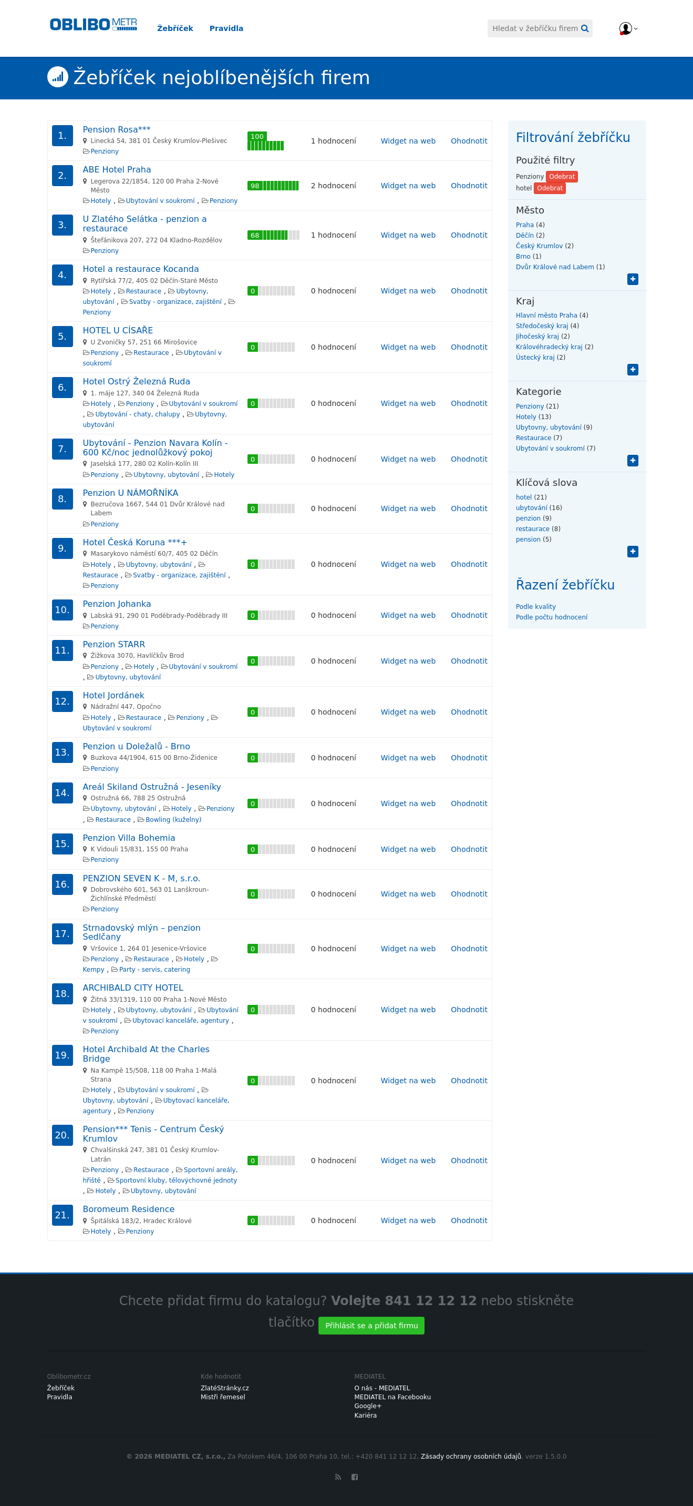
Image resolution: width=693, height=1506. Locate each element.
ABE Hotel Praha (117, 170)
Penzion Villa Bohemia (129, 838)
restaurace (533, 529)
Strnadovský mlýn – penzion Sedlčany (142, 932)
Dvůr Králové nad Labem (555, 267)
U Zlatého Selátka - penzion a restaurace (145, 223)
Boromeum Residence (129, 1209)
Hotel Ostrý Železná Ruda (137, 381)
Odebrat (562, 176)
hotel (524, 497)
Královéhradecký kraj (549, 347)
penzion (528, 518)
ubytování (531, 508)
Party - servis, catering (154, 969)
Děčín (525, 235)
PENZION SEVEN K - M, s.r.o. (142, 878)
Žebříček (184, 28)
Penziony (105, 151)
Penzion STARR (114, 644)
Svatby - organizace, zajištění (175, 302)
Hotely (101, 201)
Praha (525, 225)
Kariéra (366, 1415)
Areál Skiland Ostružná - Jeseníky (152, 787)
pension (528, 539)
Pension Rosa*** (117, 130)
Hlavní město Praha (546, 315)
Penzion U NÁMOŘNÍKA (131, 493)
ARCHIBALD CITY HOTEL (133, 988)
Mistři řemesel (223, 1397)
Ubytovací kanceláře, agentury (180, 1020)
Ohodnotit (469, 141)
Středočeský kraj (542, 326)
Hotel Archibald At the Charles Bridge (146, 1054)
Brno (523, 256)
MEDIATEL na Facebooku (393, 1397)
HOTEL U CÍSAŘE (118, 330)
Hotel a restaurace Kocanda (141, 269)
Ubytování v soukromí (160, 201)
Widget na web (408, 141)
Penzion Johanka (117, 604)
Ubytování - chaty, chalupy (137, 414)
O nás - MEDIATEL (382, 1388)
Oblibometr (94, 29)
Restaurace (143, 291)
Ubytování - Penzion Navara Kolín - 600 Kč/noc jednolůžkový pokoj (155, 447)
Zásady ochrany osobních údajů (471, 1456)
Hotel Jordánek (113, 695)
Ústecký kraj (535, 357)
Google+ (368, 1406)
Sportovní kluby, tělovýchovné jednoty (176, 1180)
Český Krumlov (539, 246)
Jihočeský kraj (537, 336)
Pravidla (235, 28)
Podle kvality (536, 606)
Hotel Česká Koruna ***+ (135, 542)
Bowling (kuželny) (173, 819)
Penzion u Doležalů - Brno (136, 746)
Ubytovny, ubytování (166, 475)
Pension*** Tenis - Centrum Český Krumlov (153, 1134)
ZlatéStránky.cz (225, 1388)
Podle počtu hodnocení (551, 617)
